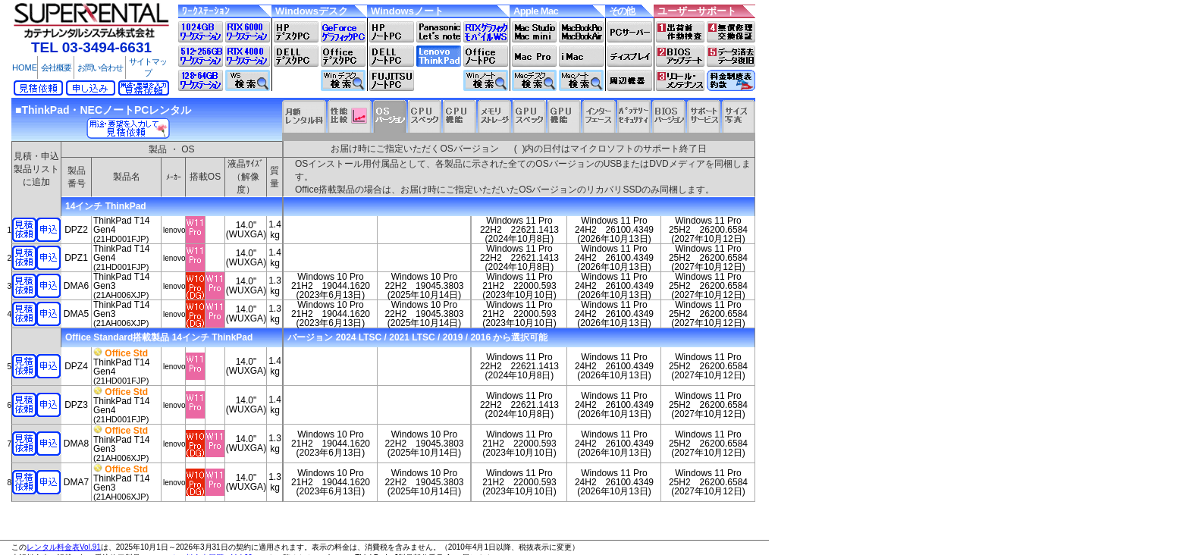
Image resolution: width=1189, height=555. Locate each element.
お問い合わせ (100, 67)
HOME (24, 67)
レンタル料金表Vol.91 (64, 547)
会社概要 (56, 67)
